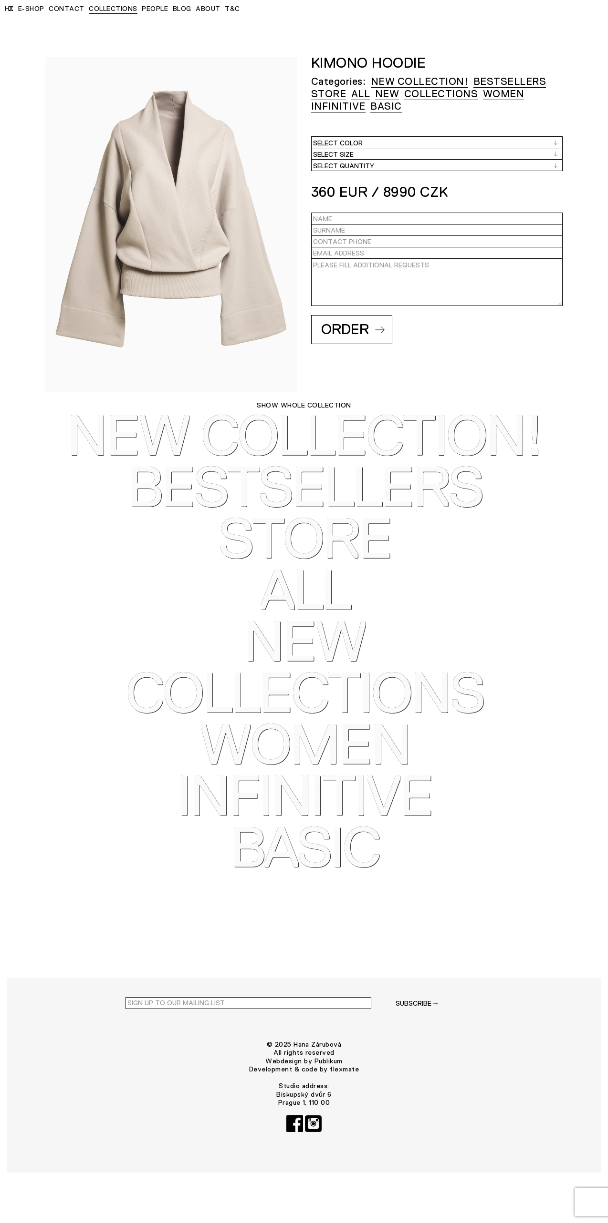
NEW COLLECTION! (419, 81)
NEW (387, 93)
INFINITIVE (338, 106)
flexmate (344, 1112)
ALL (360, 93)
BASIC (385, 106)
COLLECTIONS (113, 8)
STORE (328, 93)
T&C (232, 8)
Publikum (328, 1104)
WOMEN (503, 93)
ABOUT (208, 8)
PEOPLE (155, 8)
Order (353, 329)
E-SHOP (31, 8)
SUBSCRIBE (417, 1046)
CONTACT (66, 8)
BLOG (182, 8)
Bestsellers (509, 81)
